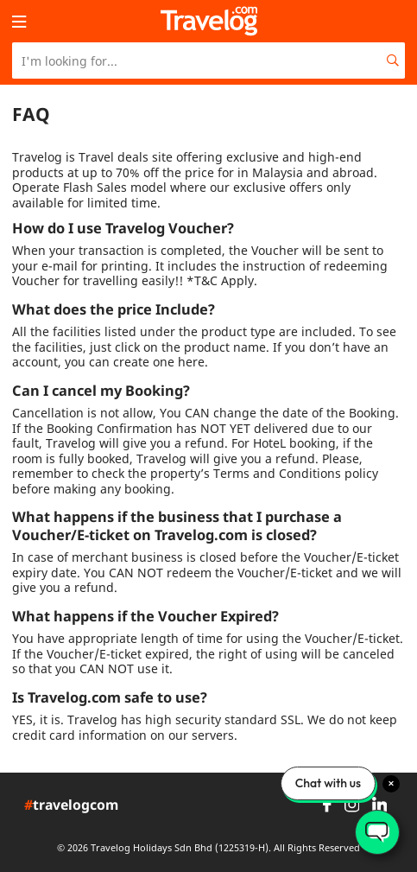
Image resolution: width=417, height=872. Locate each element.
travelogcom (71, 805)
